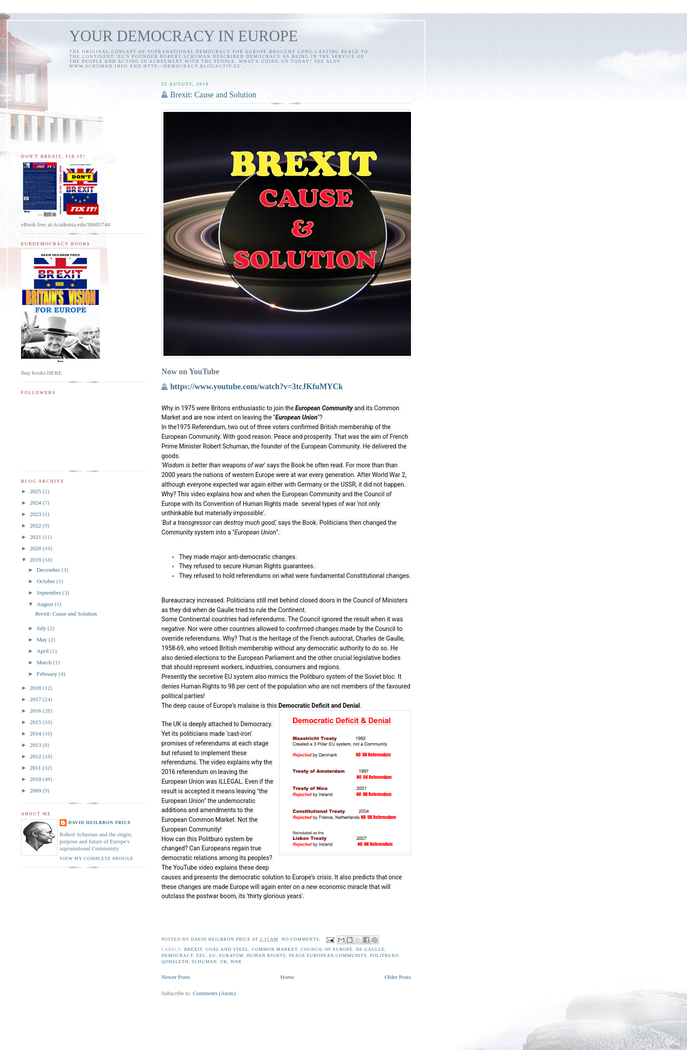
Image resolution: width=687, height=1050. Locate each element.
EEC (201, 955)
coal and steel (226, 949)
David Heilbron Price (99, 822)
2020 (36, 548)
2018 (36, 687)
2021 (36, 537)
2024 (36, 502)
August (46, 604)
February (48, 673)
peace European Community (328, 955)
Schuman (204, 961)
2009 (36, 790)
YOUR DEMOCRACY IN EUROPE (183, 36)
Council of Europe (327, 949)
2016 (36, 710)
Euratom (231, 955)
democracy (177, 955)
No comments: (302, 939)
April (43, 651)
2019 (36, 559)
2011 (36, 767)
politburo (384, 955)
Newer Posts (175, 977)
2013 (36, 745)
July (42, 628)
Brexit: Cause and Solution (213, 94)
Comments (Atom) (214, 993)
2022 (36, 525)
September (50, 592)
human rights (266, 955)
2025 (36, 491)
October (47, 581)
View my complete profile (97, 858)
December (49, 569)
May (43, 639)
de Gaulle (370, 949)
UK (223, 961)
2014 (36, 733)
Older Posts (398, 977)
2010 (36, 779)
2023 (36, 514)
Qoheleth (174, 961)
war (236, 961)
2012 (36, 756)
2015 (36, 722)
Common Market (274, 949)
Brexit (193, 949)
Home (287, 977)
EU (212, 955)
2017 (36, 699)
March (45, 662)
